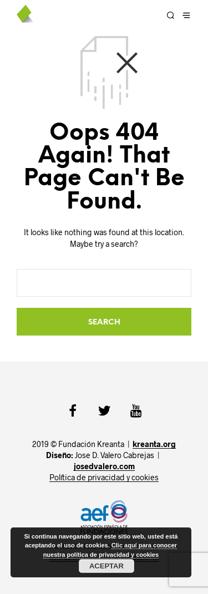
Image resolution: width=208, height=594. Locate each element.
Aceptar (106, 566)
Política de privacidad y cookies (104, 477)
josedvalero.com (104, 466)
